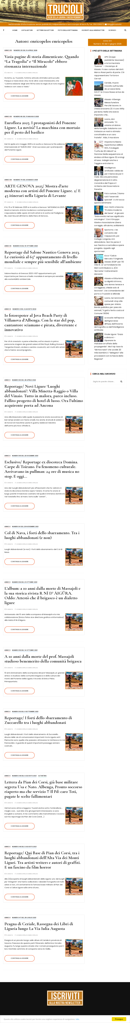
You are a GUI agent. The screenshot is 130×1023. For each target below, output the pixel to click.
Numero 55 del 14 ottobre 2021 (25, 649)
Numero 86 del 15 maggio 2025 (26, 116)
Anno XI (7, 308)
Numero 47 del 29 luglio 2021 (24, 917)
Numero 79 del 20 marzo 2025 (26, 179)
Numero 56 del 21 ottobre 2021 (24, 581)
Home (14, 30)
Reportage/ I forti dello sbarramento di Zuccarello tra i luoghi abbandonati (38, 719)
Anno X (7, 379)
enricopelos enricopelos (28, 72)
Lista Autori (27, 30)
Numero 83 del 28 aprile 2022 (24, 379)
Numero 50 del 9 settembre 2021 (25, 711)
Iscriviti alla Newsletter (93, 30)
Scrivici (112, 30)
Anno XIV (8, 50)
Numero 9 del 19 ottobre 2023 (25, 245)
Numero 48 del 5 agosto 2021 (24, 775)
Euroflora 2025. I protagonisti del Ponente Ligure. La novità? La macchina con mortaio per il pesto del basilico (42, 126)
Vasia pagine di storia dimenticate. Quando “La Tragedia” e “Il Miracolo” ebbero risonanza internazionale (41, 60)
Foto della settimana (68, 30)
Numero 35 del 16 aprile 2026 (25, 50)
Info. (78, 1019)
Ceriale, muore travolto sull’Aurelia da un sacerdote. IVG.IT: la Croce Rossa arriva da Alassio (109, 88)
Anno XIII (8, 116)
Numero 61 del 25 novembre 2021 (25, 526)
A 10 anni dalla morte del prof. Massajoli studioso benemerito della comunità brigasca (43, 658)
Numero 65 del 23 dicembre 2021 (25, 455)
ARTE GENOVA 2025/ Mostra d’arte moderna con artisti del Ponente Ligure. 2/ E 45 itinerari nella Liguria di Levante (42, 190)
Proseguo (119, 1019)
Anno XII (7, 245)
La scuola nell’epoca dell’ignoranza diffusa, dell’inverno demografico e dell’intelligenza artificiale (109, 323)
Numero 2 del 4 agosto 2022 (24, 308)
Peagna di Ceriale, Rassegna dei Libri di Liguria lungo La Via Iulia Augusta (38, 926)
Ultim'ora (42, 775)
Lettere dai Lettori (45, 30)
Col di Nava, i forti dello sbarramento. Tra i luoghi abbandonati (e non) (41, 534)
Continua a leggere (19, 95)
